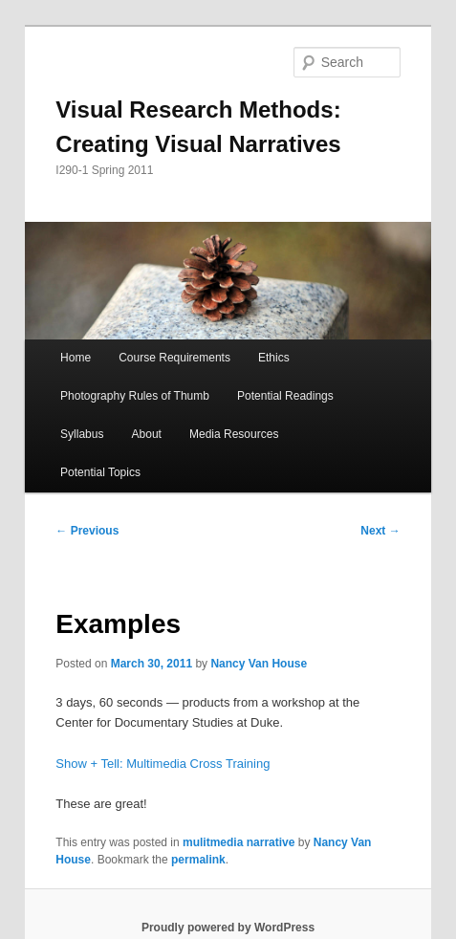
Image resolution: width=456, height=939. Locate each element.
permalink (198, 859)
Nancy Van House (258, 663)
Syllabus (81, 434)
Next (380, 530)
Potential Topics (100, 472)
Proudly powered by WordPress (228, 927)
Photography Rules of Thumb (134, 396)
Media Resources (233, 434)
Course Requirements (174, 357)
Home (75, 357)
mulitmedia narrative (238, 842)
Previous (87, 530)
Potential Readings (285, 396)
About (147, 434)
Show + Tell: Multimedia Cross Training (162, 763)
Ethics (274, 357)
